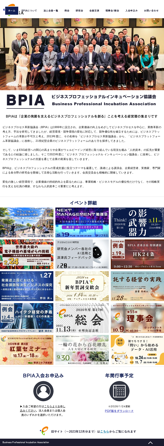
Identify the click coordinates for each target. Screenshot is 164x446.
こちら (104, 431)
